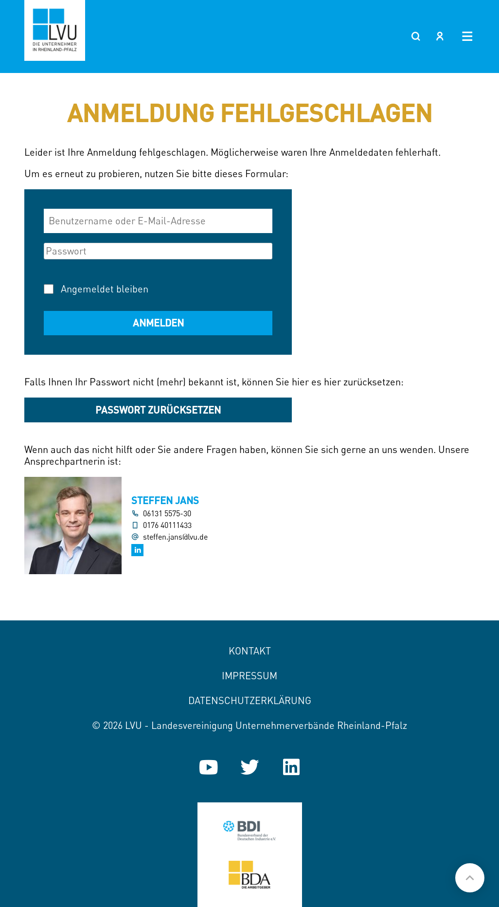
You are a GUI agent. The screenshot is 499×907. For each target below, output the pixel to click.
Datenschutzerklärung (249, 700)
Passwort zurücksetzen (158, 410)
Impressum (249, 676)
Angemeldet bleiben (104, 289)
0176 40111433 (167, 525)
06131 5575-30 (167, 513)
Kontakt (250, 651)
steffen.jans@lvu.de (175, 537)
